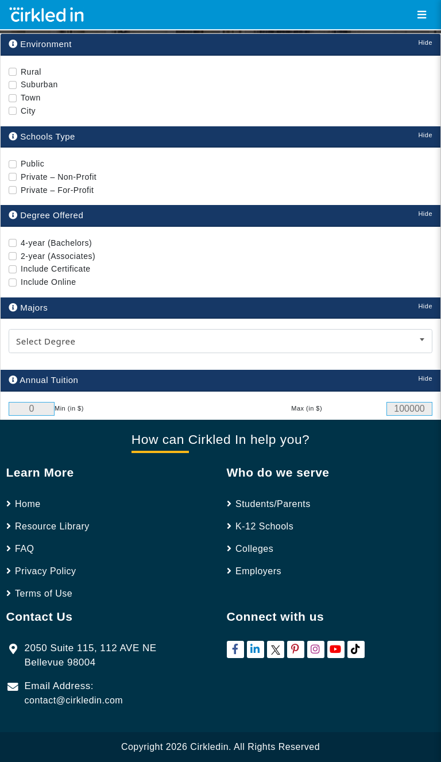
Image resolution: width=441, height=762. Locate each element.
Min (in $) (69, 408)
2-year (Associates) (58, 256)
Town (31, 97)
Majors (28, 307)
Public (32, 163)
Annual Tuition (43, 380)
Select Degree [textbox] (46, 341)
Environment (40, 44)
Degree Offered (46, 215)
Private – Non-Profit (58, 176)
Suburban (39, 84)
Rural (31, 71)
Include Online (48, 282)
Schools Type (42, 136)
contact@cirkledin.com (74, 700)
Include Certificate (56, 268)
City (28, 110)
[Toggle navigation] (421, 15)
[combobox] (220, 341)
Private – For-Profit (57, 190)
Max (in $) (306, 408)
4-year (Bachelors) (56, 242)
